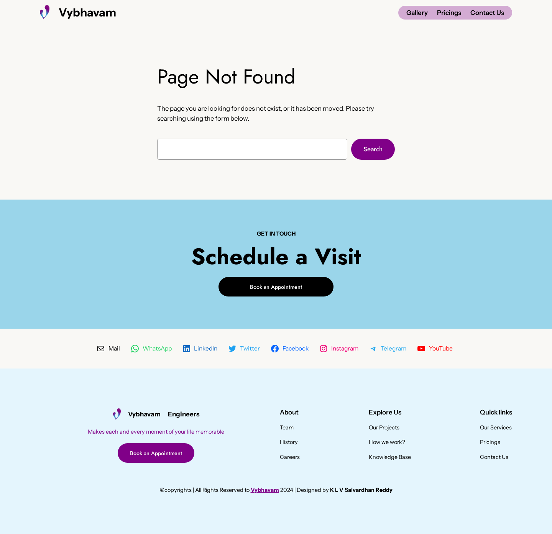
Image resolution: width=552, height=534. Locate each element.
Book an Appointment (276, 287)
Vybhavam (87, 12)
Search (373, 149)
